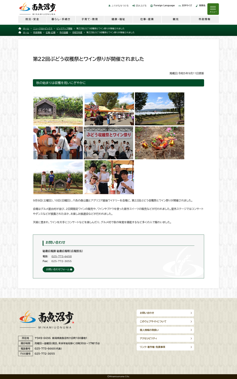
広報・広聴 (50, 32)
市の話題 (64, 32)
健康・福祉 (118, 19)
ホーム (26, 29)
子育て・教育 (89, 19)
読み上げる (141, 5)
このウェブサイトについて (195, 313)
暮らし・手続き (61, 19)
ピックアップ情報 (64, 29)
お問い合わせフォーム (57, 269)
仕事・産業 (147, 19)
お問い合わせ (147, 313)
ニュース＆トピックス (43, 29)
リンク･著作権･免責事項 (152, 330)
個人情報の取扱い (149, 321)
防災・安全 (32, 19)
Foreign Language (164, 5)
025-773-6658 (62, 256)
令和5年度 (77, 32)
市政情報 (205, 19)
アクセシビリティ (190, 321)
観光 (176, 19)
